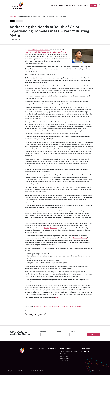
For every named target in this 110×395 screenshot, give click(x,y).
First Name (43, 332)
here (56, 298)
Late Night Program (50, 228)
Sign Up (93, 334)
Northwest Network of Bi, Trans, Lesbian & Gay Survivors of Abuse (45, 52)
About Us (62, 5)
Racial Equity (38, 306)
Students (45, 306)
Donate (93, 5)
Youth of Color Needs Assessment (38, 50)
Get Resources (70, 5)
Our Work (54, 5)
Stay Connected (64, 356)
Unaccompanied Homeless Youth (59, 306)
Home (11, 16)
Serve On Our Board (65, 358)
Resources (16, 16)
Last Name (58, 332)
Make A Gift (63, 354)
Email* (73, 332)
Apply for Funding (64, 361)
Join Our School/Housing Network (68, 351)
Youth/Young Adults (76, 306)
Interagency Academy (80, 238)
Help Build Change (82, 5)
